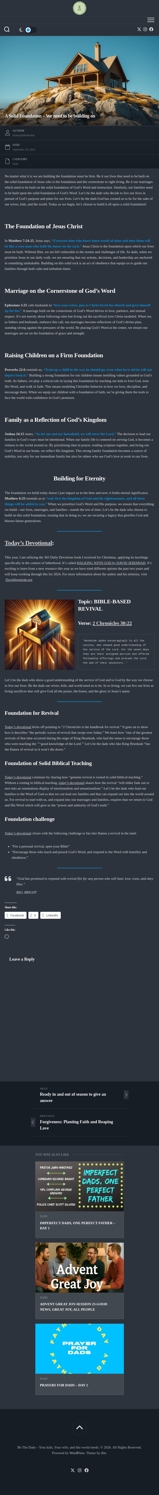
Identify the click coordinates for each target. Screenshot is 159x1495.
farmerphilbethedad (23, 135)
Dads (44, 1216)
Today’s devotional (18, 727)
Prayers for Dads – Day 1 (64, 1385)
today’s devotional (71, 783)
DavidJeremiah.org (19, 580)
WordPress (77, 1453)
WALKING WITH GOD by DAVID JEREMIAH (111, 563)
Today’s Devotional (28, 543)
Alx (103, 1453)
